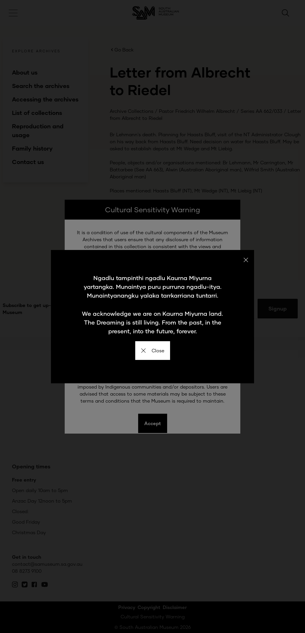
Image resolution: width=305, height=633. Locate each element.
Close (152, 350)
